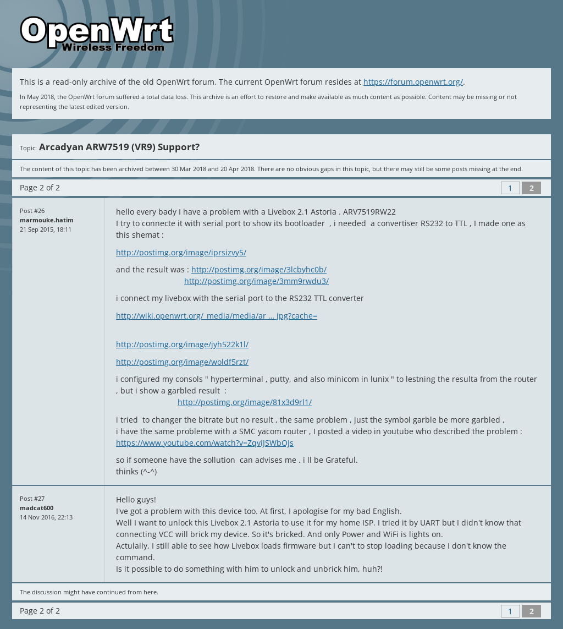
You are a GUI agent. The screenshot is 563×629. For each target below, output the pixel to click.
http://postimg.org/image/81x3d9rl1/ (245, 402)
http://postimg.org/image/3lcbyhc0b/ (259, 269)
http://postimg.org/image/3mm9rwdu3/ (256, 281)
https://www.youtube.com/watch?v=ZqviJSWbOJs (205, 442)
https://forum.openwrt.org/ (413, 81)
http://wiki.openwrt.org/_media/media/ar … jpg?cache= (216, 315)
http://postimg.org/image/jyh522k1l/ (182, 344)
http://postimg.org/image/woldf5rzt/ (182, 362)
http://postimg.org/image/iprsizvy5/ (181, 252)
